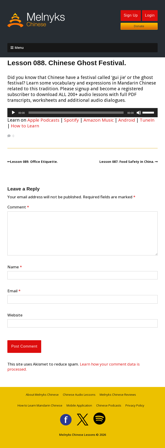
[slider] (76, 112)
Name (14, 266)
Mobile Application (79, 405)
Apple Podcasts (43, 120)
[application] (82, 112)
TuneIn (147, 120)
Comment (18, 207)
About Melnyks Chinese (42, 394)
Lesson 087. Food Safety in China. (126, 161)
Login (150, 15)
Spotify (71, 120)
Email (13, 290)
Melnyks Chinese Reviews (118, 394)
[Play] (13, 112)
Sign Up (131, 15)
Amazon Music (99, 120)
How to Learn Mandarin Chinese (39, 405)
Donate (139, 26)
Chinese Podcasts (108, 405)
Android (126, 120)
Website (15, 315)
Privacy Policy (134, 405)
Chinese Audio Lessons (79, 394)
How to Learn (25, 126)
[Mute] (138, 112)
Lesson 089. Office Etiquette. (34, 161)
